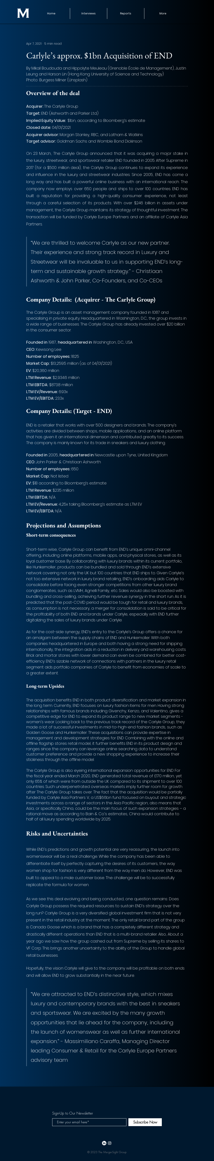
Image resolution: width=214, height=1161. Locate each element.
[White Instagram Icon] (109, 1143)
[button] (125, 13)
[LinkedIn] (104, 1143)
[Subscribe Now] (145, 1122)
